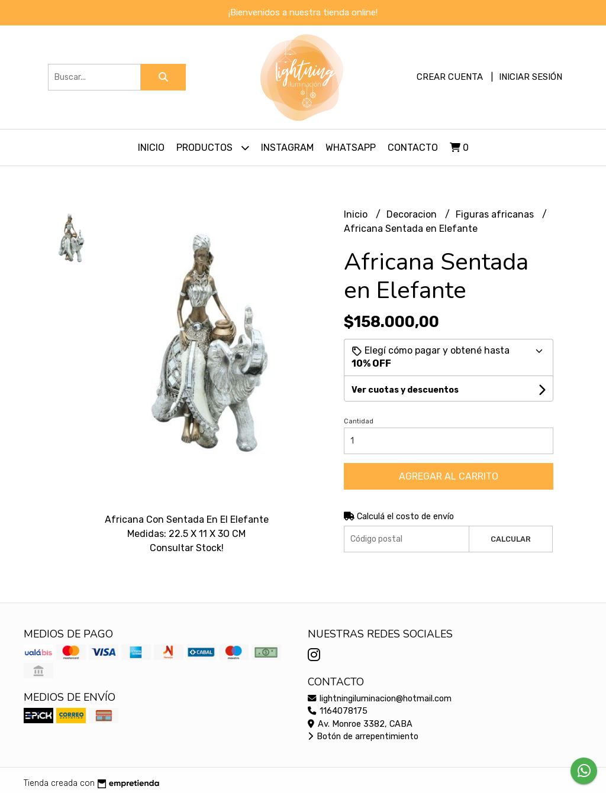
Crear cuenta (450, 77)
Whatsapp (350, 147)
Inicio (151, 147)
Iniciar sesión (530, 77)
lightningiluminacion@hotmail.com (380, 699)
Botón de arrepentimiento (363, 736)
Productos (212, 148)
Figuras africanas (496, 214)
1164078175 (338, 711)
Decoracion (412, 214)
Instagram (287, 147)
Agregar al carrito (448, 476)
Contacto (413, 147)
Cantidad (358, 421)
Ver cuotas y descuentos (405, 390)
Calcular (511, 539)
